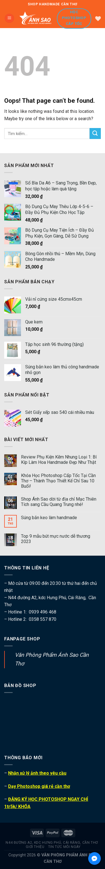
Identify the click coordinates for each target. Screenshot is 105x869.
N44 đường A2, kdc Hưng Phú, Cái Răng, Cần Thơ (52, 843)
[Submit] (95, 133)
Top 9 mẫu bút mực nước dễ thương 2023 (55, 538)
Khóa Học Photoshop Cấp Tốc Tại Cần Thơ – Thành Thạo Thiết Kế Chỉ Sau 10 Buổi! (58, 481)
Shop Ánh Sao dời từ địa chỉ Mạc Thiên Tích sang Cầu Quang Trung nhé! (58, 501)
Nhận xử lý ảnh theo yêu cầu (37, 773)
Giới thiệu (35, 847)
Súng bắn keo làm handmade (49, 517)
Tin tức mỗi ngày (64, 847)
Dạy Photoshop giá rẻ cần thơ (39, 786)
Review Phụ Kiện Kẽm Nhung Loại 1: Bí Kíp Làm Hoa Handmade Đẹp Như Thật (59, 459)
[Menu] (9, 18)
